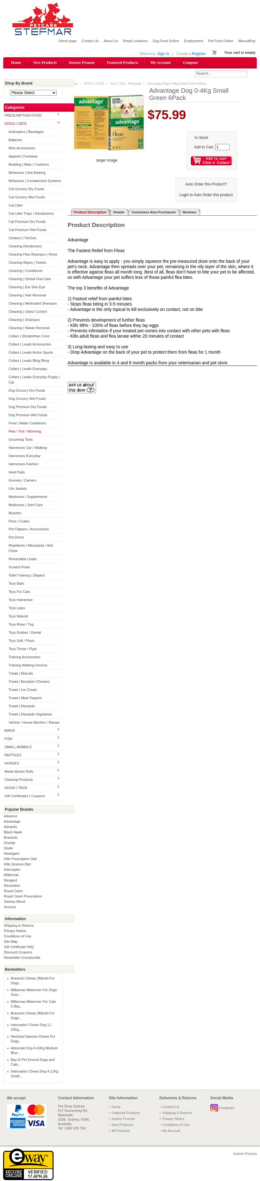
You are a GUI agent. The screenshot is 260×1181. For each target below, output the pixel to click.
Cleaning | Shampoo (24, 320)
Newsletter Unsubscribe (22, 958)
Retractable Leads (22, 559)
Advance (10, 816)
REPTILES (12, 755)
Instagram (227, 1108)
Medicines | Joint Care (25, 505)
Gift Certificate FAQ (19, 947)
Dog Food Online (166, 41)
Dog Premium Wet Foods (27, 415)
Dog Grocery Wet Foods (27, 399)
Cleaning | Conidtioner (25, 271)
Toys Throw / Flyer (22, 649)
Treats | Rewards (21, 707)
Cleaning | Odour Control (27, 312)
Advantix (10, 827)
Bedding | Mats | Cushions (28, 165)
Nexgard (10, 880)
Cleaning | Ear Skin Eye (26, 287)
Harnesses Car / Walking (27, 448)
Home (16, 62)
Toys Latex (16, 608)
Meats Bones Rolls (18, 772)
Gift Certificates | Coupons (24, 796)
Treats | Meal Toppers (25, 698)
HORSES (11, 763)
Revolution (12, 886)
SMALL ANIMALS (17, 747)
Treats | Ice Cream (22, 690)
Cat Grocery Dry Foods (26, 189)
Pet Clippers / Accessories (28, 530)
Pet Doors (16, 538)
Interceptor (12, 870)
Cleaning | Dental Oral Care (29, 279)
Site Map (10, 942)
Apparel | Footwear (23, 157)
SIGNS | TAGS (15, 788)
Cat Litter (15, 205)
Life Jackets (17, 489)
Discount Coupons (18, 952)
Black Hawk (13, 832)
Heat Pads (16, 472)
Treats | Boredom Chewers (29, 682)
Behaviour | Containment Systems (34, 181)
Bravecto (10, 838)
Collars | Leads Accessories (29, 344)
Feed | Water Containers (27, 423)
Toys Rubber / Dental (24, 633)
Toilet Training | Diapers (26, 576)
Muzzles (14, 513)
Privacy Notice (15, 931)
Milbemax (11, 875)
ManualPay (247, 41)
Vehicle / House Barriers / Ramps (33, 723)
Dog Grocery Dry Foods (26, 391)
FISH (8, 739)
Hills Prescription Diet (20, 859)
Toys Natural (18, 617)
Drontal (9, 843)
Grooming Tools (20, 440)
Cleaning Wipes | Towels (27, 263)
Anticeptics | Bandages (26, 132)
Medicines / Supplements (27, 497)
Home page (67, 41)
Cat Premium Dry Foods (27, 222)
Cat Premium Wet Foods (27, 230)
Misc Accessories (21, 149)
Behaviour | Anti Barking (26, 173)
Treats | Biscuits (20, 674)
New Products (45, 62)
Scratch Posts (19, 568)
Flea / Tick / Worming (24, 431)
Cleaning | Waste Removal (28, 328)
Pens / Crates (19, 521)
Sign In (163, 54)
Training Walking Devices (27, 666)
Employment (193, 41)
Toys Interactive (20, 600)
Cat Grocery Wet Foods (26, 198)
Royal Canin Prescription (23, 896)
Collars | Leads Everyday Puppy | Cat (33, 379)
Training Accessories (24, 657)
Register (199, 54)
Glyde (8, 848)
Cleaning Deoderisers (25, 246)
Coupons (190, 62)
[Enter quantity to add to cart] (222, 147)
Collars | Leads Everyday (27, 369)
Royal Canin (13, 891)
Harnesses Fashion (23, 464)
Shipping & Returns (19, 926)
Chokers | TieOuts (22, 238)
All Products (120, 1131)
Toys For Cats (19, 592)
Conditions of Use (17, 936)
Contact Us (90, 41)
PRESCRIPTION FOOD (22, 116)
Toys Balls (16, 584)
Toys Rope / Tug (21, 625)
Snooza (9, 907)
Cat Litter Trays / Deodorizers (31, 214)
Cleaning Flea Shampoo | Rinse (32, 255)
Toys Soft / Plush (21, 641)
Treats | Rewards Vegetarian (30, 715)
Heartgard (11, 854)
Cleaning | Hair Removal (27, 295)
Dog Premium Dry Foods (27, 407)
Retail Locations (135, 41)
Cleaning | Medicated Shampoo (32, 304)
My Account (160, 62)
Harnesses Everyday (24, 456)
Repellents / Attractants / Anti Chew (30, 548)
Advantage (12, 822)
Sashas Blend (14, 902)
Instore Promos (82, 62)
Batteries (15, 140)
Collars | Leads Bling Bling (28, 361)
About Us (111, 41)
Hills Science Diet (17, 864)
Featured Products (122, 62)
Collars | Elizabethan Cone (28, 336)
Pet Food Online (220, 41)
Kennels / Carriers (22, 481)
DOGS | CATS (15, 124)
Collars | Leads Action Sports (30, 353)
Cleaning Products (18, 780)
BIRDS (9, 731)
